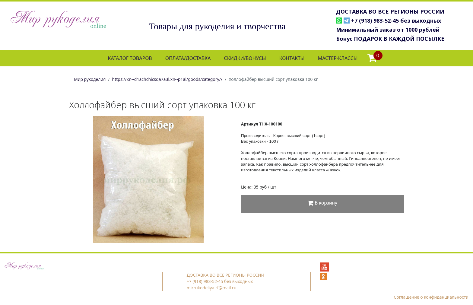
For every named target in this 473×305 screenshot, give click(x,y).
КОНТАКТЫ (291, 58)
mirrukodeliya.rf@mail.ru (212, 288)
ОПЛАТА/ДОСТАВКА (188, 58)
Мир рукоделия (90, 79)
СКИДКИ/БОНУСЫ (245, 58)
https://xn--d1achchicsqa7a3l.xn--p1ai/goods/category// (167, 79)
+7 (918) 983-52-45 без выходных (396, 20)
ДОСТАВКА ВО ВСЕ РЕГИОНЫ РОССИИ (390, 11)
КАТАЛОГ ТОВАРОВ (130, 58)
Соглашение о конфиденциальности (431, 297)
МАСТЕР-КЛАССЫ (338, 58)
